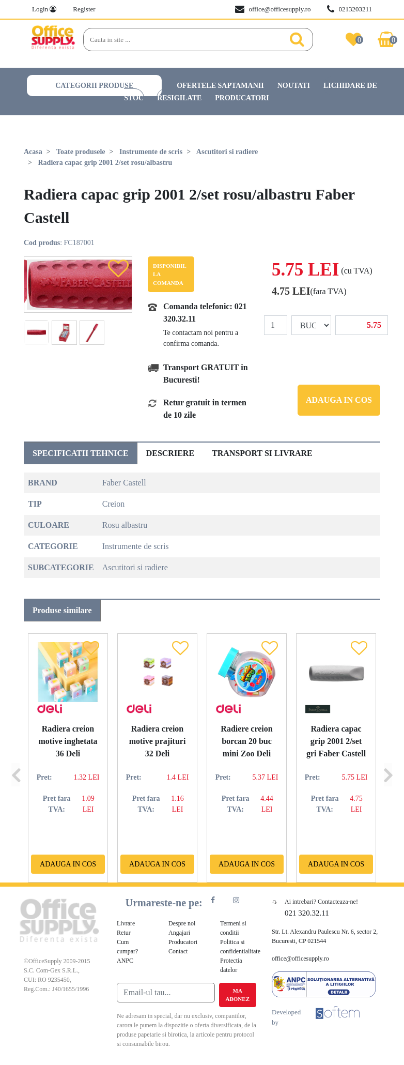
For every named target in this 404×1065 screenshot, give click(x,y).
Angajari (179, 932)
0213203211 (349, 9)
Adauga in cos (339, 399)
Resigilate (179, 98)
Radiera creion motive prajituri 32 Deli (157, 741)
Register (84, 9)
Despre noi (181, 923)
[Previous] (15, 758)
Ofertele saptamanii (220, 85)
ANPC (125, 960)
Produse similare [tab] (62, 610)
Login (44, 9)
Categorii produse (94, 85)
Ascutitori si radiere (227, 152)
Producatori (242, 98)
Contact (178, 951)
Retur (124, 932)
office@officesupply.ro (272, 9)
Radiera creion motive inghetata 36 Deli (67, 741)
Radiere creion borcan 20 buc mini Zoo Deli (246, 741)
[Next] (388, 758)
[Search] (187, 39)
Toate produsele (80, 152)
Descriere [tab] (170, 453)
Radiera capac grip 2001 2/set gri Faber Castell (336, 741)
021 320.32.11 (307, 913)
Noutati (293, 85)
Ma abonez (238, 994)
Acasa (33, 152)
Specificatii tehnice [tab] (81, 453)
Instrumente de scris (150, 152)
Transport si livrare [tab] (262, 453)
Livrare (126, 923)
